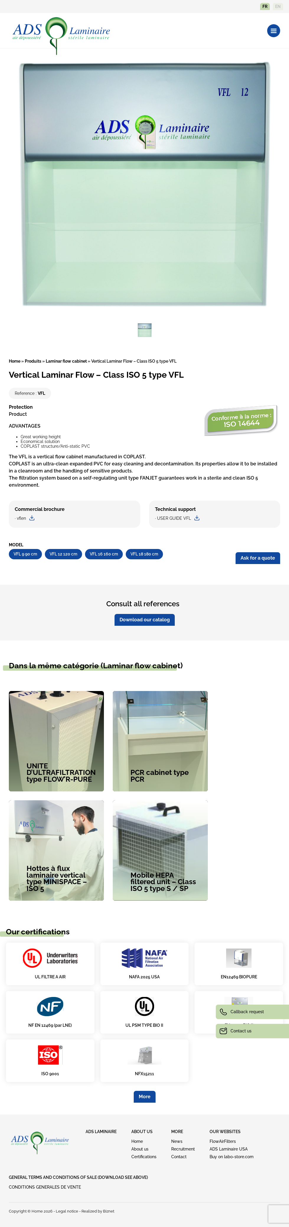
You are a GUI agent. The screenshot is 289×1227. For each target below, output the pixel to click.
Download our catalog (145, 620)
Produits (33, 361)
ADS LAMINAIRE (101, 1131)
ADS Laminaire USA (229, 1149)
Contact (179, 1156)
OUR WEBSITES (225, 1131)
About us (139, 1149)
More (145, 1096)
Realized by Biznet (97, 1211)
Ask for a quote (258, 558)
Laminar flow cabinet (66, 361)
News (176, 1141)
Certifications (143, 1156)
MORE (177, 1131)
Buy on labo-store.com (232, 1156)
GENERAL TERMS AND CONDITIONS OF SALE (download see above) (78, 1177)
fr (264, 6)
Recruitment (183, 1149)
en (278, 6)
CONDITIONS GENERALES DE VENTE (45, 1187)
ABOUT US (142, 1131)
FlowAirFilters (223, 1141)
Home (14, 361)
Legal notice (67, 1211)
